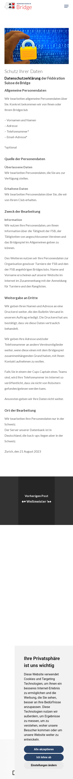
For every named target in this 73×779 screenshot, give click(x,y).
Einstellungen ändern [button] (44, 765)
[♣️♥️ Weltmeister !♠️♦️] (36, 500)
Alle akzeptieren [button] (44, 749)
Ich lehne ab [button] (43, 757)
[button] (66, 6)
